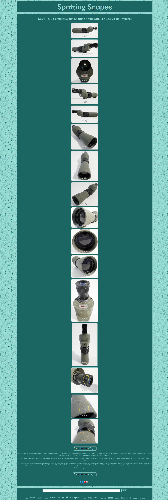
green (117, 498)
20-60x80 (142, 498)
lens (46, 498)
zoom (110, 498)
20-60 (90, 498)
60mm (84, 498)
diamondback (126, 498)
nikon (53, 497)
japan (32, 497)
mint (26, 498)
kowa (96, 497)
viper (135, 498)
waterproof (103, 498)
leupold (63, 497)
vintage (40, 498)
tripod (75, 497)
